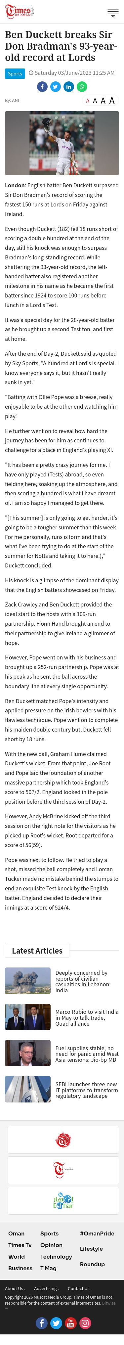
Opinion (51, 1245)
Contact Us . (80, 1288)
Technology (56, 1256)
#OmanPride (97, 1233)
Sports (15, 73)
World (16, 1256)
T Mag (48, 1268)
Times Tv (20, 1245)
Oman (16, 1233)
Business (20, 1268)
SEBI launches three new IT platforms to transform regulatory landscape (86, 1089)
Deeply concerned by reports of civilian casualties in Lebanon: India (82, 981)
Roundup (92, 1264)
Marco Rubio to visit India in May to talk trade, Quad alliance (86, 1017)
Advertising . (46, 1288)
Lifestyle (91, 1248)
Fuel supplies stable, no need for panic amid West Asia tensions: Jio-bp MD (87, 1053)
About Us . (15, 1288)
